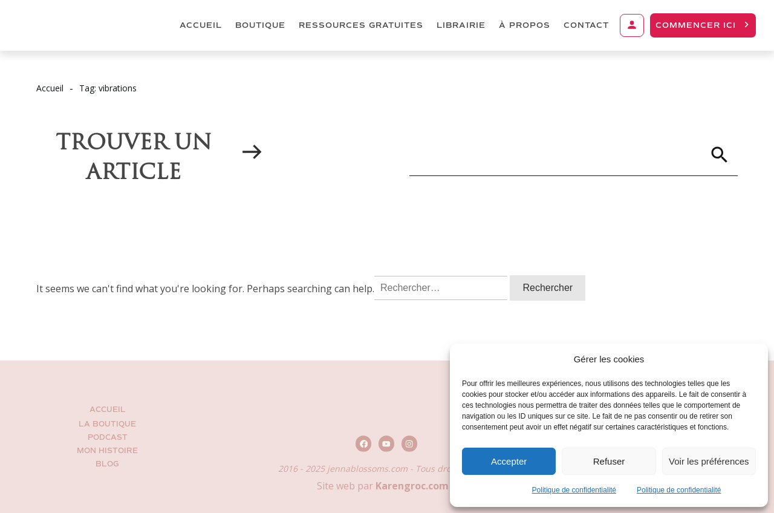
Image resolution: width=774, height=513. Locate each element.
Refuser (609, 461)
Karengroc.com (412, 485)
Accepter (509, 461)
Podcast (108, 437)
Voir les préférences (709, 461)
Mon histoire (107, 451)
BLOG (107, 464)
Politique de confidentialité (574, 490)
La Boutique (107, 424)
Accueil (107, 409)
